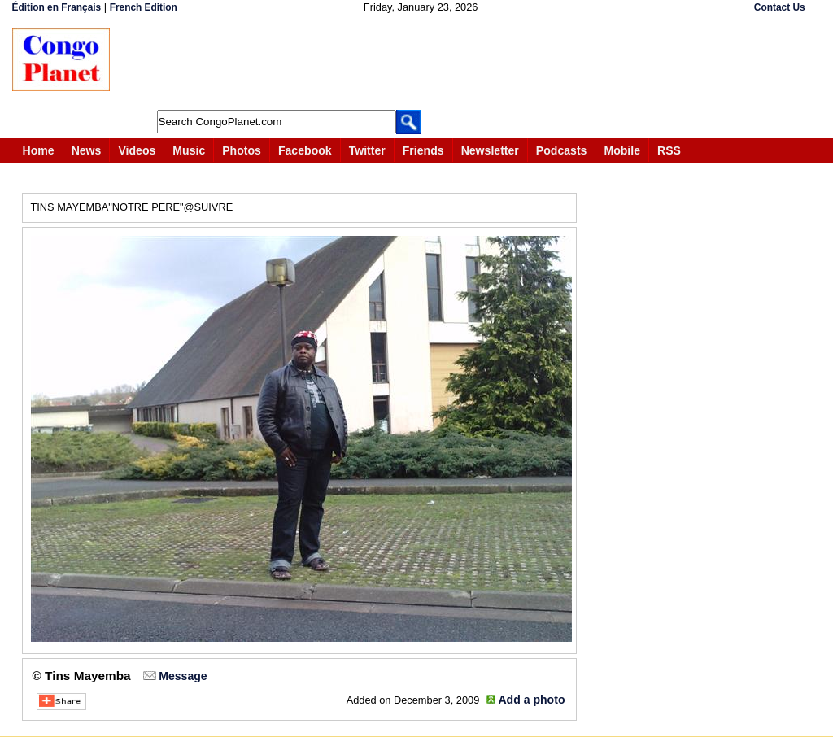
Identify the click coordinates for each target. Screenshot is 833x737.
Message (183, 675)
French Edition (143, 7)
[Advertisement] (422, 65)
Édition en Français (57, 7)
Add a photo (531, 699)
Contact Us (779, 7)
